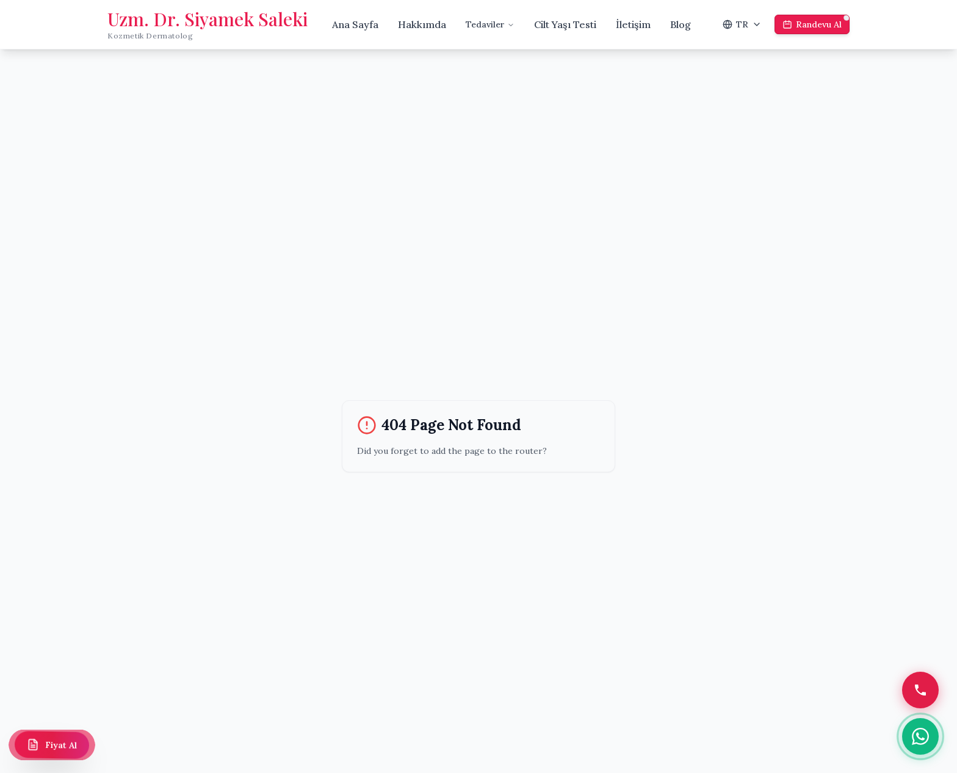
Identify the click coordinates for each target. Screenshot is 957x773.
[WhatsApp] (920, 736)
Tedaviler (490, 24)
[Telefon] (920, 690)
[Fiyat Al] (52, 744)
